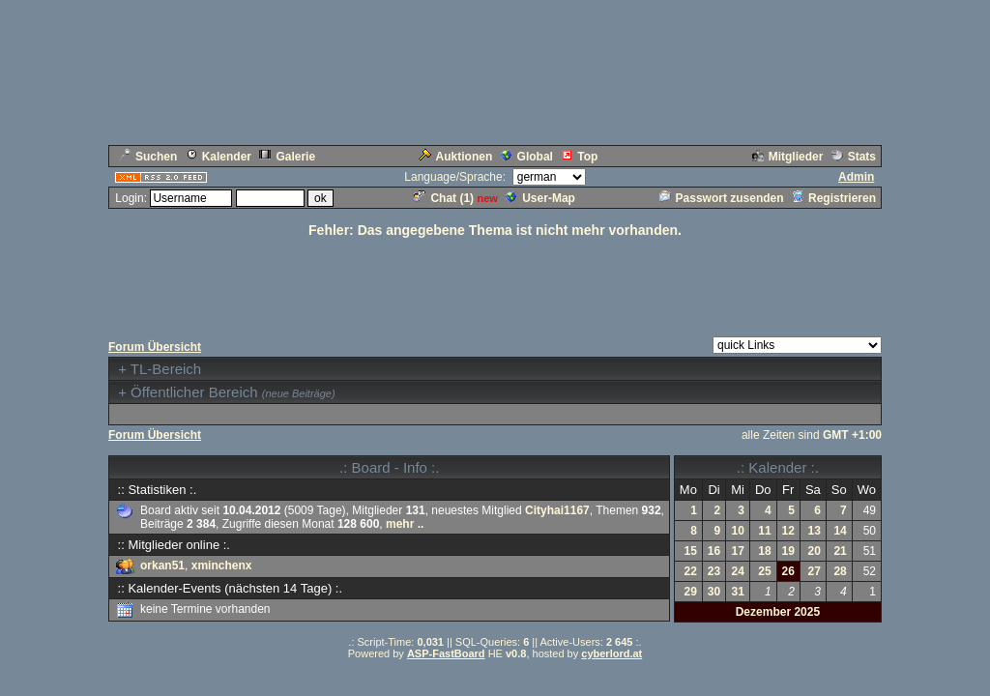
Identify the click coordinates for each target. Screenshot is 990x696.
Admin (856, 177)
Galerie (287, 156)
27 (813, 571)
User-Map (540, 198)
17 (738, 551)
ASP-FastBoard (446, 653)
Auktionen (456, 156)
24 (738, 571)
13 (813, 530)
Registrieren (834, 198)
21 (839, 551)
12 (788, 530)
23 (714, 571)
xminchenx (221, 565)
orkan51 (162, 565)
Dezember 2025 (778, 612)
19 (788, 551)
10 (738, 530)
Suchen (148, 156)
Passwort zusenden (721, 198)
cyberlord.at (611, 653)
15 (690, 551)
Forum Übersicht (154, 347)
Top (579, 156)
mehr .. (404, 524)
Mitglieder (788, 156)
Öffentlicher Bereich (194, 392)
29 (690, 591)
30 (714, 591)
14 (839, 530)
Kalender (218, 156)
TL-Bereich (166, 369)
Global (527, 156)
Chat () (444, 198)
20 (813, 551)
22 (690, 571)
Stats (853, 156)
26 (788, 571)
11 (764, 530)
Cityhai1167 (557, 510)
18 (764, 551)
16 (714, 551)
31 (738, 591)
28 (839, 571)
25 (764, 571)
